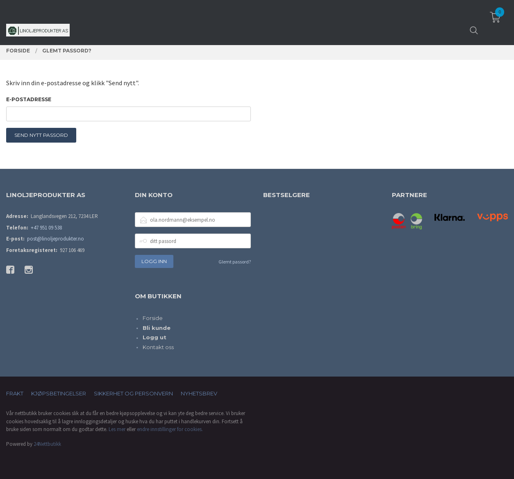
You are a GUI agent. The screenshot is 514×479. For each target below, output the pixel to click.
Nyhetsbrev (199, 393)
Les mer (117, 429)
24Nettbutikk (47, 443)
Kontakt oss (158, 347)
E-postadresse (28, 99)
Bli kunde (157, 328)
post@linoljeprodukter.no (55, 238)
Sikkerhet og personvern (133, 393)
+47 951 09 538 (46, 227)
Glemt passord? (234, 262)
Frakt (14, 393)
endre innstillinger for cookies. (170, 429)
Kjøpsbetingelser (58, 393)
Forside (153, 318)
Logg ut (154, 337)
